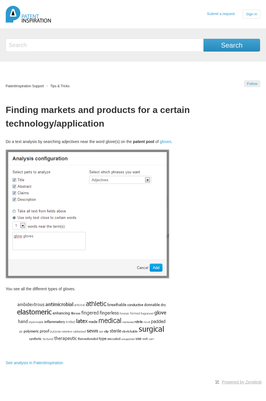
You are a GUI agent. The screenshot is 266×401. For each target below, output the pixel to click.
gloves (165, 141)
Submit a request (221, 14)
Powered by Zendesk (242, 381)
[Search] (105, 45)
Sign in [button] (251, 14)
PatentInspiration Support (25, 86)
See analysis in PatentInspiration (34, 363)
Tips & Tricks (59, 86)
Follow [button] (252, 84)
